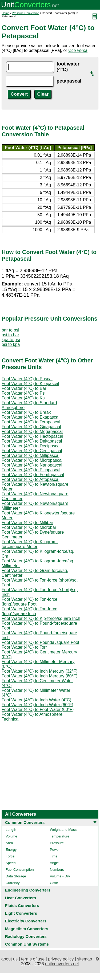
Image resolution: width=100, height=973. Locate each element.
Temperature (59, 836)
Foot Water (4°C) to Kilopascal (30, 383)
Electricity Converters (25, 921)
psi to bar (10, 335)
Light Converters (21, 913)
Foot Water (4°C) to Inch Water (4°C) (36, 700)
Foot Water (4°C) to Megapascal (32, 431)
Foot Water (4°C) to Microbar (29, 527)
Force (10, 856)
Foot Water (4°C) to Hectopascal (32, 436)
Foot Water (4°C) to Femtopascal (33, 474)
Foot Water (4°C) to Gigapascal (31, 426)
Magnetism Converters (26, 928)
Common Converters (25, 822)
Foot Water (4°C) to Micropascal (32, 460)
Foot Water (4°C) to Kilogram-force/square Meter (30, 544)
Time (53, 856)
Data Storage (16, 876)
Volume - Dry (60, 876)
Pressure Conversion (25, 13)
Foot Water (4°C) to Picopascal (31, 470)
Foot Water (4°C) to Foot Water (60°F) (38, 709)
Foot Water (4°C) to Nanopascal (32, 465)
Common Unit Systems (27, 944)
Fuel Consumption (20, 870)
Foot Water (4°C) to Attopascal (30, 479)
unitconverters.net (62, 964)
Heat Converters (20, 898)
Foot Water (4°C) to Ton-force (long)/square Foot (29, 601)
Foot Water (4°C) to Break (26, 412)
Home (5, 13)
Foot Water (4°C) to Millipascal (30, 455)
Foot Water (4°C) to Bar (24, 388)
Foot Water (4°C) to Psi (24, 393)
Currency (13, 883)
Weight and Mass (63, 830)
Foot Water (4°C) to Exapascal (30, 417)
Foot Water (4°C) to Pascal (27, 379)
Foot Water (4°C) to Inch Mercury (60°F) (39, 676)
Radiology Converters (26, 936)
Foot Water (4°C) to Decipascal (31, 446)
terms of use (33, 959)
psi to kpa (11, 344)
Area (9, 843)
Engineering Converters (27, 890)
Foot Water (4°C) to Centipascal (32, 450)
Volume (11, 836)
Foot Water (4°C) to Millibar (27, 522)
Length (11, 830)
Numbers (57, 870)
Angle (54, 863)
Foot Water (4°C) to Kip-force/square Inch (41, 618)
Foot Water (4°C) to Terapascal (31, 422)
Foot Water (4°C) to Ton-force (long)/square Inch (29, 611)
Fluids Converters (22, 905)
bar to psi (10, 330)
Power (55, 850)
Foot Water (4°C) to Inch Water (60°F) (37, 704)
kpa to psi (11, 339)
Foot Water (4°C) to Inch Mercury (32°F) (39, 671)
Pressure (57, 843)
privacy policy (61, 959)
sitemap (84, 959)
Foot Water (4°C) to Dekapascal (32, 441)
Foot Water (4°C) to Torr (24, 647)
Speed (11, 863)
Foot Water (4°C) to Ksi (24, 398)
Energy (11, 850)
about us (9, 959)
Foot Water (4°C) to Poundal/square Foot (40, 642)
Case (54, 883)
